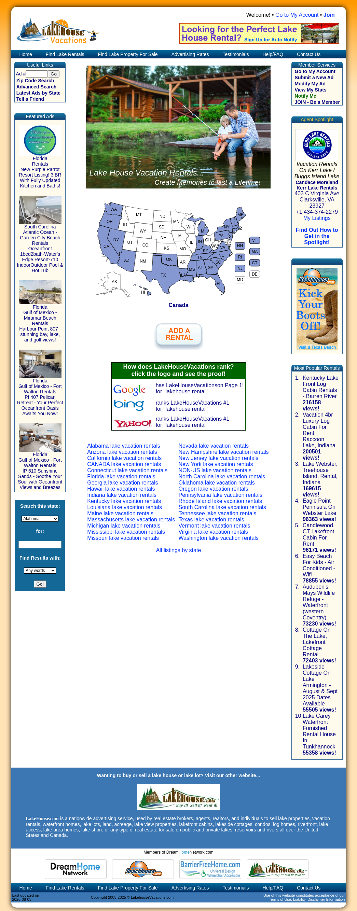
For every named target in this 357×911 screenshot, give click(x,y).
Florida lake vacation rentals (121, 476)
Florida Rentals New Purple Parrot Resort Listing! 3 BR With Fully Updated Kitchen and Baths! (40, 169)
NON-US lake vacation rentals (214, 470)
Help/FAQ (272, 54)
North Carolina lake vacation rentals (221, 476)
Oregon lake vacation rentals (213, 489)
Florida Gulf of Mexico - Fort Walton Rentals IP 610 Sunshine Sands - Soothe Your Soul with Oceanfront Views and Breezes (40, 468)
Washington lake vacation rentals (218, 538)
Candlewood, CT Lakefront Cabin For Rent (318, 534)
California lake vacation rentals (124, 458)
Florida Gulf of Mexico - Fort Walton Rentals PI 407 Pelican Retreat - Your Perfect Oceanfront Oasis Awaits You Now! (40, 395)
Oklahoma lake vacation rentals (216, 483)
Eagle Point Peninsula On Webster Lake (319, 507)
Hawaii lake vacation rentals (121, 489)
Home (25, 54)
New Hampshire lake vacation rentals (223, 452)
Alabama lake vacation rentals (123, 446)
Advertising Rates (190, 54)
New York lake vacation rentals (215, 464)
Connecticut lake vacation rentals (127, 470)
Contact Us (308, 54)
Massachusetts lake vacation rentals (131, 519)
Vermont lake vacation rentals (214, 526)
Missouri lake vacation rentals (123, 538)
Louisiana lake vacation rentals (124, 507)
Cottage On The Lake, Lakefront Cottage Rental (317, 642)
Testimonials (235, 54)
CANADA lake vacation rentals (124, 464)
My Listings (317, 218)
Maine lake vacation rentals (120, 513)
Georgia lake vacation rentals (122, 483)
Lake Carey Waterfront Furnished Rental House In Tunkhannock (319, 731)
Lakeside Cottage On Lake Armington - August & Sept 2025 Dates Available (320, 685)
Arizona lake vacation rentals (122, 452)
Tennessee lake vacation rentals (217, 513)
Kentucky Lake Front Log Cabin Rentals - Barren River (321, 387)
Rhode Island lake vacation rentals (220, 501)
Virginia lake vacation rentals (213, 532)
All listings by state (178, 550)
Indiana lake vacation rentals (121, 495)
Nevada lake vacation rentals (213, 446)
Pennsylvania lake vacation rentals (220, 495)
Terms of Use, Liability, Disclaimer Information (307, 899)
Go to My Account (296, 15)
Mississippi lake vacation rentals (126, 532)
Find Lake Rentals (65, 54)
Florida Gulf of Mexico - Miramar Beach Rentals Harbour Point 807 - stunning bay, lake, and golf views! (40, 321)
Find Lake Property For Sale (128, 54)
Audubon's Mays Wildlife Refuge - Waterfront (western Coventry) (319, 602)
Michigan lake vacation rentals (123, 526)
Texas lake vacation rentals (211, 519)
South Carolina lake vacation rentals (222, 507)
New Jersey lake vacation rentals (218, 458)
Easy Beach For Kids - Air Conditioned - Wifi (319, 565)
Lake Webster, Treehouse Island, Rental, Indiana (320, 473)
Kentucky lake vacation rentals (124, 501)
